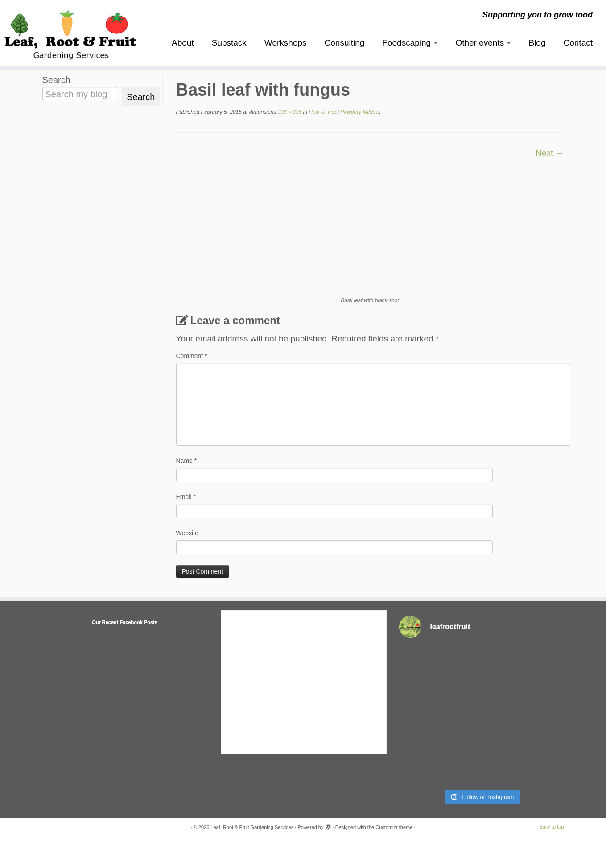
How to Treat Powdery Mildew (343, 112)
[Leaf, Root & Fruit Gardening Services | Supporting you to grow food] (70, 32)
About (183, 42)
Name (186, 460)
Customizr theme (393, 827)
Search (56, 80)
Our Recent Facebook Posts (124, 622)
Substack (229, 42)
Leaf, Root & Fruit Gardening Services (251, 827)
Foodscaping (409, 42)
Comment (191, 355)
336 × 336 (288, 112)
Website (187, 533)
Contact (578, 42)
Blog (536, 42)
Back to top (551, 826)
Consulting (345, 42)
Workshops (285, 42)
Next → (550, 153)
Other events (483, 42)
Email (186, 496)
